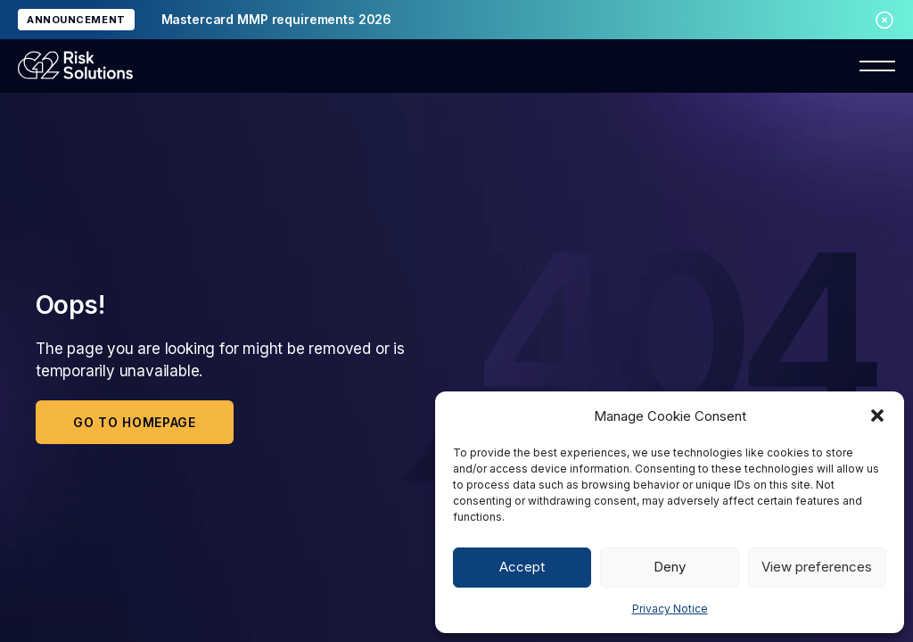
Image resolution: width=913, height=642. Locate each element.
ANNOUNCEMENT (76, 19)
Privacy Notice (670, 608)
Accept (522, 566)
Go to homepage (134, 422)
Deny (670, 566)
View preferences (816, 566)
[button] (877, 415)
